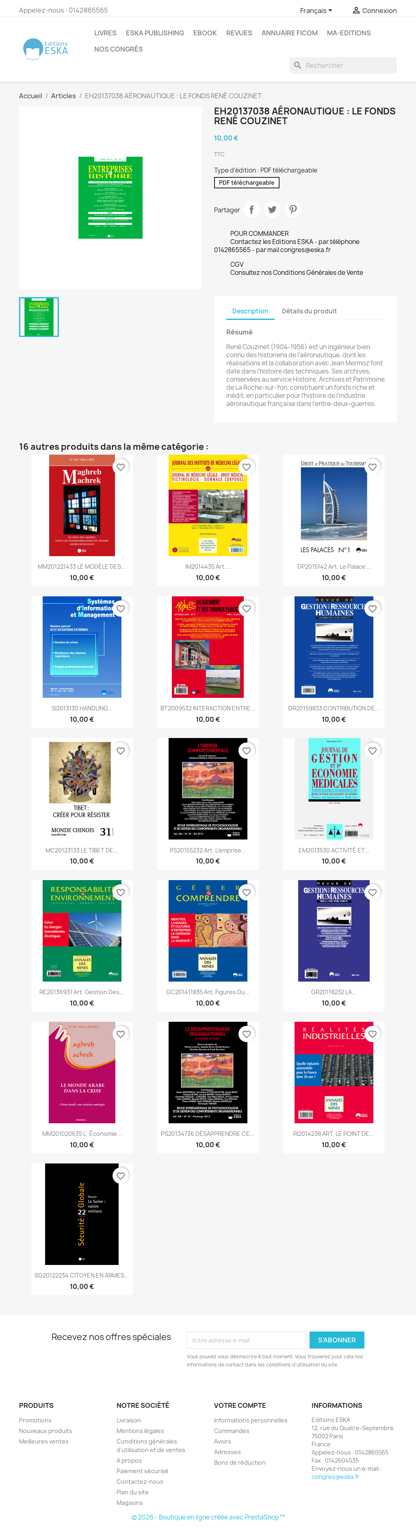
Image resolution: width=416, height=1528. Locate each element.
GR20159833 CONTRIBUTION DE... (334, 708)
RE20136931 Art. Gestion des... (81, 992)
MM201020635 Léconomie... (82, 1133)
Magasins (130, 1502)
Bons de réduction (240, 1462)
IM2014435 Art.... (208, 566)
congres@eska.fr (336, 1477)
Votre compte (240, 1405)
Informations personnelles (251, 1420)
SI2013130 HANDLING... (82, 708)
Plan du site (133, 1492)
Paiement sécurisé (143, 1471)
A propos (129, 1460)
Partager (251, 209)
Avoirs (222, 1441)
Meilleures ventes (44, 1441)
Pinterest (293, 209)
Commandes (231, 1431)
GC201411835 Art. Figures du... (208, 992)
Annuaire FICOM (290, 32)
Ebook (205, 32)
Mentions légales (140, 1431)
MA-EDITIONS (349, 32)
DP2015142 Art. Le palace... (333, 566)
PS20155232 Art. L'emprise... (208, 850)
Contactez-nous (140, 1481)
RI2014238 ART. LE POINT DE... (333, 1133)
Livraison (129, 1420)
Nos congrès (118, 49)
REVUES (239, 32)
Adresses (227, 1452)
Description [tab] (250, 311)
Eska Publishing (155, 32)
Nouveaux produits (45, 1431)
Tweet (272, 209)
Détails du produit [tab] (309, 311)
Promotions (35, 1420)
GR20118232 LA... (334, 992)
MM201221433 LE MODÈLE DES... (82, 566)
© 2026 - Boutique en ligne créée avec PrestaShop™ (208, 1517)
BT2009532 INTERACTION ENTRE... (208, 708)
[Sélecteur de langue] (317, 11)
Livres (105, 32)
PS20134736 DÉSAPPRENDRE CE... (208, 1133)
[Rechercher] (343, 65)
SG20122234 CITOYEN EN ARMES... (82, 1275)
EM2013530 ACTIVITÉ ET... (334, 850)
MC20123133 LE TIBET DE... (82, 850)
